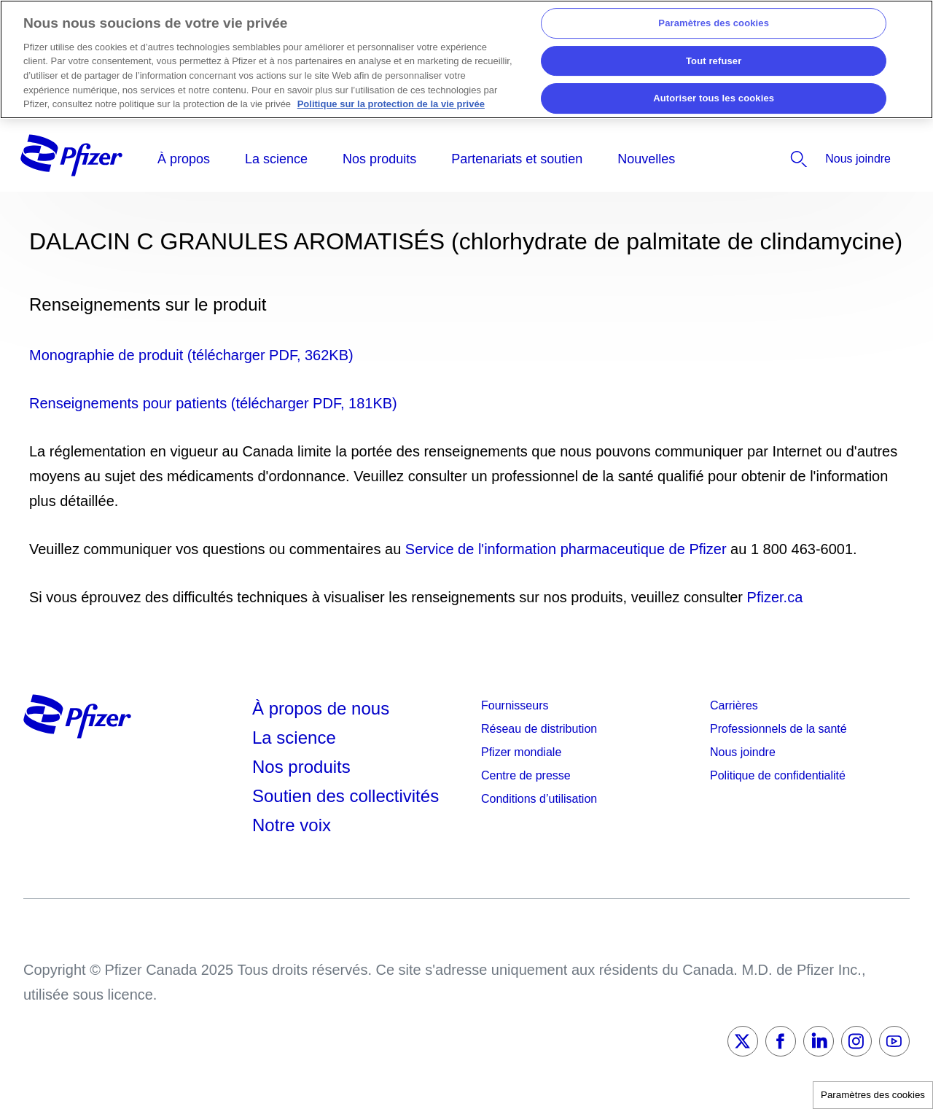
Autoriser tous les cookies (713, 98)
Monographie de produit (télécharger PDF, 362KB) (191, 355)
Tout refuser (713, 60)
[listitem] (759, 159)
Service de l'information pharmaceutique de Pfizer (566, 549)
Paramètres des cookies (873, 1094)
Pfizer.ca (775, 597)
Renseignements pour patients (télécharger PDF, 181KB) (213, 403)
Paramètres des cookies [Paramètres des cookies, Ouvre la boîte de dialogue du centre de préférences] (713, 22)
